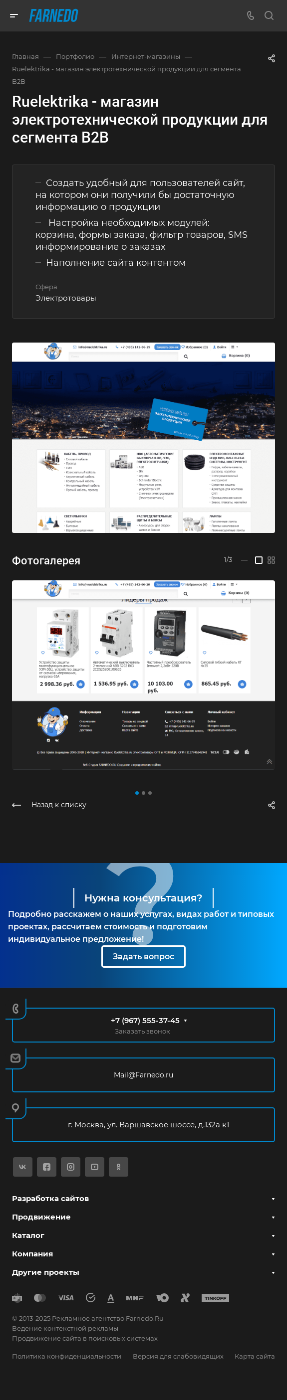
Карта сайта (255, 1356)
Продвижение (41, 1217)
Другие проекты (45, 1272)
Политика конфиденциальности (66, 1356)
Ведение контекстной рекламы (65, 1328)
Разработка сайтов (50, 1198)
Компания (32, 1253)
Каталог (28, 1235)
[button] (137, 793)
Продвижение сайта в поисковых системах (85, 1338)
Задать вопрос (143, 956)
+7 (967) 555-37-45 (145, 1020)
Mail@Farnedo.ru (143, 1074)
